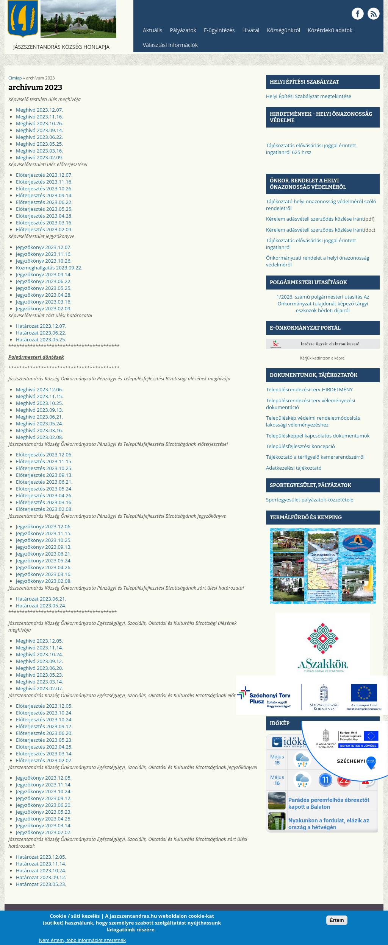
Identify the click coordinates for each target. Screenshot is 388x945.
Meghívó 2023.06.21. (39, 416)
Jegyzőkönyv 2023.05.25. (44, 288)
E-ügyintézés (219, 30)
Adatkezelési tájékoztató (294, 467)
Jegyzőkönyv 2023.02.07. (44, 832)
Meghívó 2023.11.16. (39, 116)
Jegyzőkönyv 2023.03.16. (44, 301)
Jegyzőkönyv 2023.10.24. (44, 791)
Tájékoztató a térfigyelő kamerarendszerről (315, 456)
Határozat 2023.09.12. (41, 877)
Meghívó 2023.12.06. (39, 389)
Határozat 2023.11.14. (41, 863)
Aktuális (150, 31)
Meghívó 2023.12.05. (39, 640)
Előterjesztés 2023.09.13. (44, 475)
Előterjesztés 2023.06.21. (44, 481)
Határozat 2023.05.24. (41, 605)
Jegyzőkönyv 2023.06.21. (44, 553)
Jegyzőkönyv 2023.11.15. (44, 533)
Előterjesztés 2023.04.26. (44, 495)
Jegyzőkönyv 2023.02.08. (44, 581)
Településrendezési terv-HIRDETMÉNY (309, 389)
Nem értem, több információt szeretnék (82, 940)
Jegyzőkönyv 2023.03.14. (44, 825)
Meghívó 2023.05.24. (39, 423)
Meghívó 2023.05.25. (39, 143)
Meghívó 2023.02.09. (39, 157)
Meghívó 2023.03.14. (39, 681)
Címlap (15, 78)
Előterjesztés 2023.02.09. (44, 229)
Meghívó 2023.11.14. (39, 647)
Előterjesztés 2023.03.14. (44, 753)
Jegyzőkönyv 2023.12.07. (44, 247)
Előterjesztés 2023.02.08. (44, 509)
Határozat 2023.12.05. (41, 856)
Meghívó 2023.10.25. (39, 403)
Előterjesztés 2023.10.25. (44, 468)
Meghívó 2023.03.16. (39, 150)
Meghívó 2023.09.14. (39, 130)
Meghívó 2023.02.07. (39, 688)
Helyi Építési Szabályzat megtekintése (308, 96)
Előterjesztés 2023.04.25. (44, 746)
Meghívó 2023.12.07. (39, 109)
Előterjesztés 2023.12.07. (44, 174)
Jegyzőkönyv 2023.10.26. (44, 260)
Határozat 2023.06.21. (41, 598)
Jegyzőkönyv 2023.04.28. (44, 294)
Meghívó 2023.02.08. (39, 437)
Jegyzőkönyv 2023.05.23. (44, 811)
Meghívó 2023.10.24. (39, 654)
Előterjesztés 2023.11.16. (44, 181)
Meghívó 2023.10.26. (39, 123)
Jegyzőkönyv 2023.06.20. (44, 805)
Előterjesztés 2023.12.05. (44, 705)
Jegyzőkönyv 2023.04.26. (44, 567)
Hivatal (251, 30)
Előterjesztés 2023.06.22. (44, 202)
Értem (337, 920)
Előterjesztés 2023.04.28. (44, 215)
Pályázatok (183, 30)
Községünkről (281, 31)
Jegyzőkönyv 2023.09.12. (44, 798)
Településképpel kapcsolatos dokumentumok (318, 435)
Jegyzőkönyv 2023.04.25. (44, 818)
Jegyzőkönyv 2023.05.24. (44, 560)
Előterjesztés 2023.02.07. (44, 760)
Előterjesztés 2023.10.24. (44, 712)
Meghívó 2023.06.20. (39, 668)
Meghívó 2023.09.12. (39, 661)
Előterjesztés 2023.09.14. (44, 195)
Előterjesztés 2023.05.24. (44, 488)
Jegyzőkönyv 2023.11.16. (44, 254)
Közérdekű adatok (328, 31)
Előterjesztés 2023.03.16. (44, 222)
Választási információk (168, 46)
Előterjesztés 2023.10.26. (44, 188)
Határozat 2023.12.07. (41, 325)
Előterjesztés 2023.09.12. (44, 726)
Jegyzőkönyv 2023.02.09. (44, 308)
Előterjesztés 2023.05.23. (44, 739)
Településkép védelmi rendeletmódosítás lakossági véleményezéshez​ (313, 421)
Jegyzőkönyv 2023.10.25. (44, 540)
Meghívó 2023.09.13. (39, 409)
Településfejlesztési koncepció (300, 446)
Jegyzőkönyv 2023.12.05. (44, 777)
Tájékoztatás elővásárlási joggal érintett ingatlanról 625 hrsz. (311, 149)
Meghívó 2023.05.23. (39, 674)
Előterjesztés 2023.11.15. (44, 461)
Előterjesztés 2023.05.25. (44, 209)
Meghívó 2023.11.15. (39, 396)
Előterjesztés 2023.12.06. (44, 454)
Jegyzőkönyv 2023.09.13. (44, 546)
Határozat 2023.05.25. (41, 339)
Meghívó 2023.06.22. (39, 137)
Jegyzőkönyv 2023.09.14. (44, 274)
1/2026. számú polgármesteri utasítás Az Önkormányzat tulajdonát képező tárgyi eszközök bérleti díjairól (323, 303)
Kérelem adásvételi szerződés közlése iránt (315, 218)
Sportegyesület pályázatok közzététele (310, 499)
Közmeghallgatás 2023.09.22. (49, 267)
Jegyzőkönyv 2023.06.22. (44, 281)
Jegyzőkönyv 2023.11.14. (44, 784)
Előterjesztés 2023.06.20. (44, 733)
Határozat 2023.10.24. (41, 870)
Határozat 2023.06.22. (41, 332)
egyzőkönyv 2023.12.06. (44, 526)
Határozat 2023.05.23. (41, 884)
